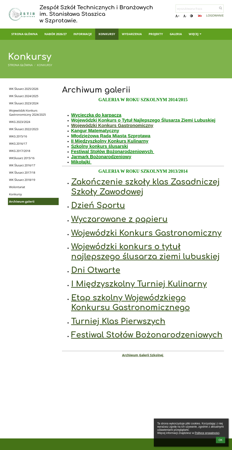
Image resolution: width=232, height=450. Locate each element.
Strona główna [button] (24, 34)
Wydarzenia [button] (132, 34)
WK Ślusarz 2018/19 (22, 180)
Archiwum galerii (21, 201)
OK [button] (220, 440)
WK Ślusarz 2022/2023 (23, 129)
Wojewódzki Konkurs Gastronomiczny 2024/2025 (27, 112)
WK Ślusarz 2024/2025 (23, 96)
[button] (199, 15)
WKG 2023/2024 (19, 122)
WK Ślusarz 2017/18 (22, 172)
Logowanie (215, 15)
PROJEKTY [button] (156, 34)
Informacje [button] (82, 34)
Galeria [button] (176, 34)
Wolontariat (17, 187)
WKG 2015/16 (18, 136)
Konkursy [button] (107, 34)
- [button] (185, 16)
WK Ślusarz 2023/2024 (23, 103)
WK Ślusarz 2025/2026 (23, 89)
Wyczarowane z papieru (119, 219)
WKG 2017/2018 (19, 151)
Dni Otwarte (95, 270)
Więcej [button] (195, 34)
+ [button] (177, 16)
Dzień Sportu (98, 205)
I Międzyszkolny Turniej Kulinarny (139, 284)
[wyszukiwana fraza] (200, 9)
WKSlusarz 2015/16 (21, 158)
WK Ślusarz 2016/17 (22, 165)
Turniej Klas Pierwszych (118, 321)
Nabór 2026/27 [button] (55, 34)
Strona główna (20, 65)
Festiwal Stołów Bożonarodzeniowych (146, 334)
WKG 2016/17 (18, 143)
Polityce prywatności (207, 433)
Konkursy (44, 65)
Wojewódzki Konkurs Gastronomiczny (112, 125)
